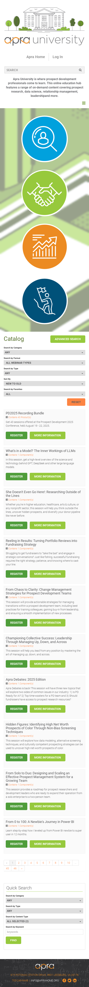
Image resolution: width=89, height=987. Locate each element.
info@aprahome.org (45, 980)
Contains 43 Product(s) (20, 417)
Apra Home (35, 57)
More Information (47, 435)
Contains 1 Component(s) (21, 455)
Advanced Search (68, 339)
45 (7, 868)
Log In (58, 57)
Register (16, 435)
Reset (76, 402)
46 (15, 868)
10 (68, 862)
